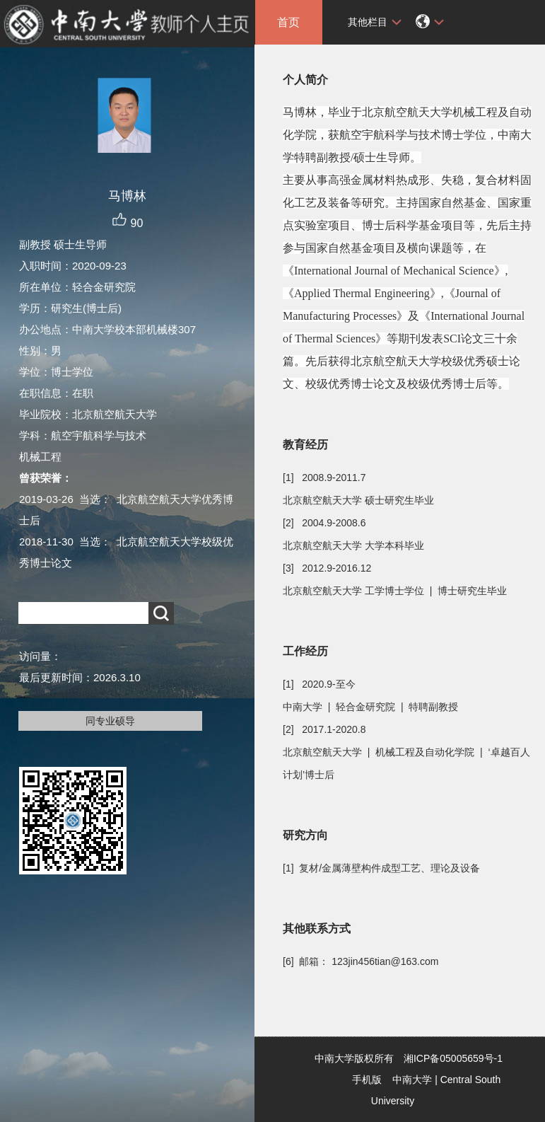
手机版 (367, 1079)
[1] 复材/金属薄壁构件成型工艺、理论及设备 (381, 868)
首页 (288, 22)
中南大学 (412, 1079)
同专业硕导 (110, 721)
